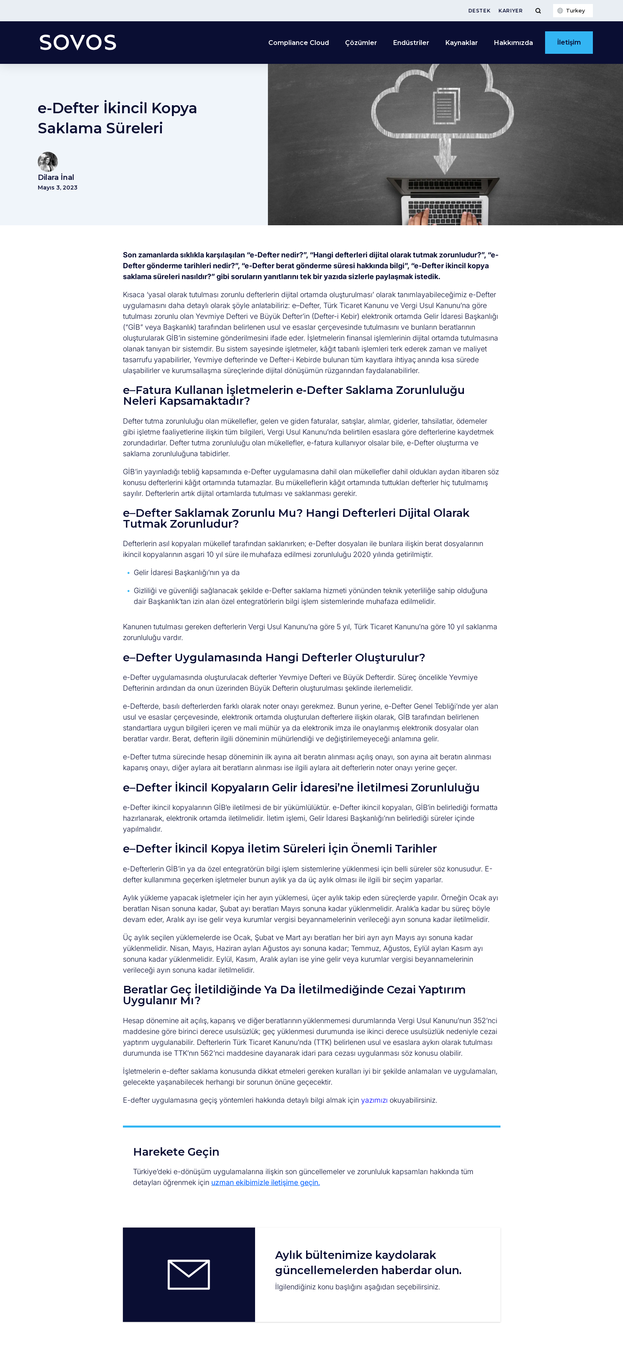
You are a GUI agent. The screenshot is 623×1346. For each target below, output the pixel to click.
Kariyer (510, 11)
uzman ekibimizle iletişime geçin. (265, 1182)
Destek (479, 11)
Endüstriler (411, 43)
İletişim (569, 42)
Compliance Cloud (298, 43)
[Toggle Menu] (538, 10)
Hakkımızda (513, 43)
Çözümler (361, 43)
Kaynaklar (461, 43)
